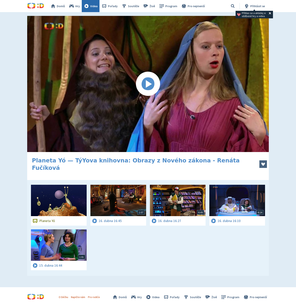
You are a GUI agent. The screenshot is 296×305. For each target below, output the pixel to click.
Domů (57, 6)
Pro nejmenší (193, 6)
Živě (149, 6)
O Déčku (63, 297)
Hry (74, 6)
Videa (91, 6)
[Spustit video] (148, 84)
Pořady (109, 6)
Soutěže (130, 6)
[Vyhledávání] (233, 6)
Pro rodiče (94, 297)
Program (168, 6)
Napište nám (78, 297)
